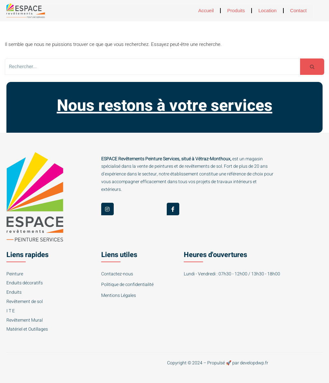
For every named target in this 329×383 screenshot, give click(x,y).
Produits (236, 10)
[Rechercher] (152, 66)
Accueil (206, 10)
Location (267, 10)
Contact (298, 10)
